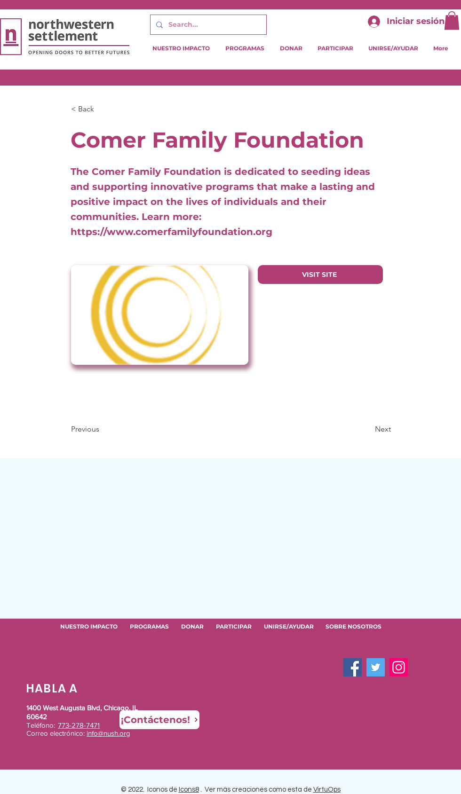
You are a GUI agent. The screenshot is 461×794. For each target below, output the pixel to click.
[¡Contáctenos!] (159, 719)
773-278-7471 (79, 725)
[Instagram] (398, 667)
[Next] (367, 429)
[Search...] (207, 24)
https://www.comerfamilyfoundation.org (171, 231)
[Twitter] (375, 667)
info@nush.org (108, 733)
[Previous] (102, 429)
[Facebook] (352, 667)
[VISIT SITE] (320, 274)
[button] (452, 20)
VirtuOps (327, 789)
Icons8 (189, 789)
